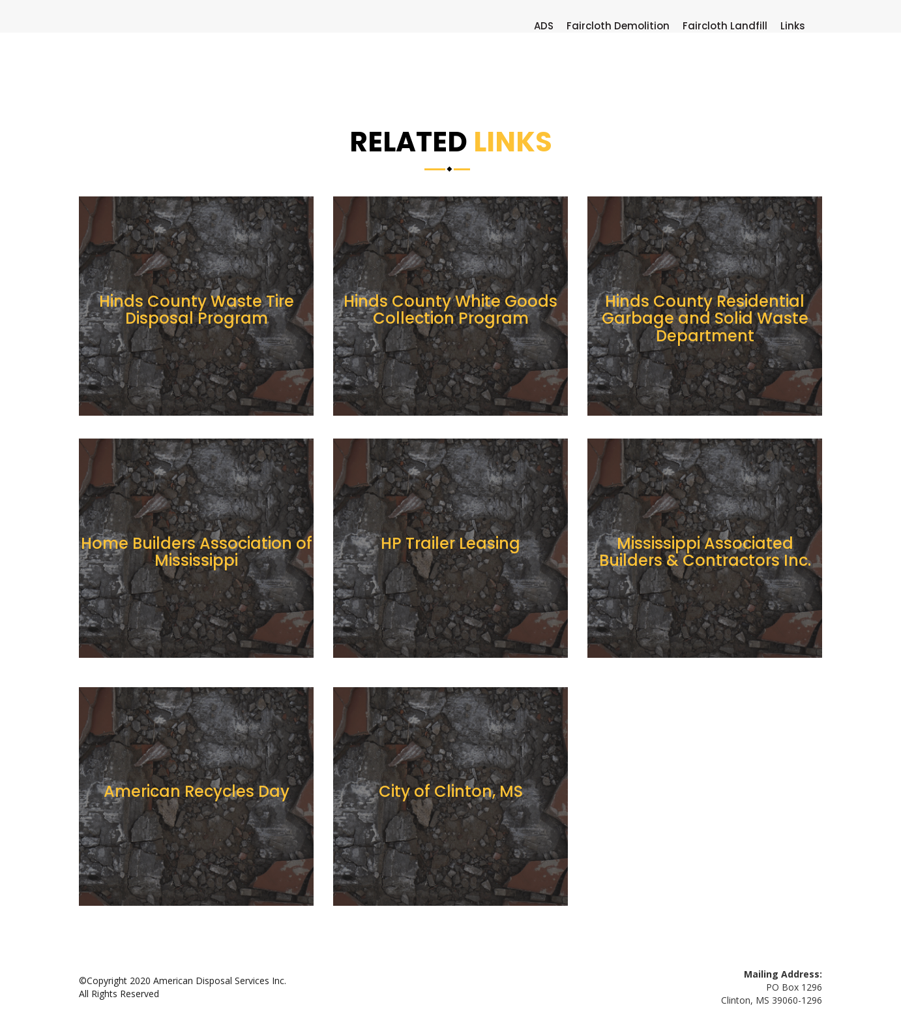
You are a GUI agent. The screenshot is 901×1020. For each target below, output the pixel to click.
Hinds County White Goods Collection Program (450, 309)
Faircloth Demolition (618, 26)
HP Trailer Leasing (450, 543)
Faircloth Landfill (725, 26)
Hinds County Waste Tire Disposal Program (196, 309)
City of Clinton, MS (451, 791)
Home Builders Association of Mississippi (196, 552)
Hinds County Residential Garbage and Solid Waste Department (705, 318)
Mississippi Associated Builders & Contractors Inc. (705, 552)
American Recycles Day (196, 791)
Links (792, 26)
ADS (544, 26)
